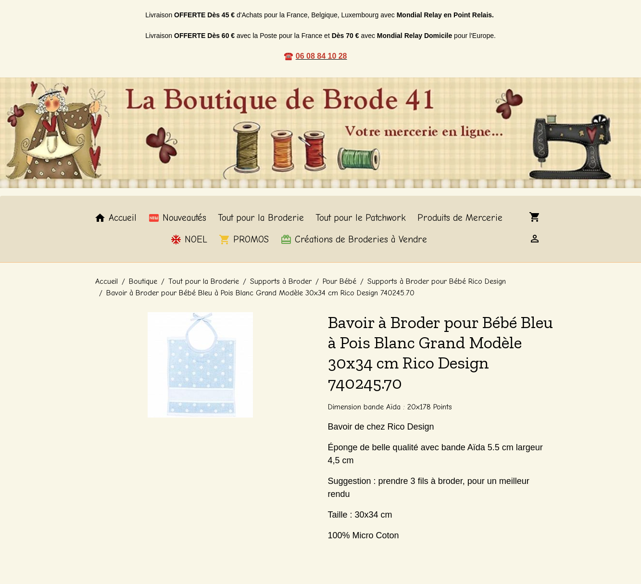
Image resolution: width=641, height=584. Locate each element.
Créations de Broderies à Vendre (353, 239)
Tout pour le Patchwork (360, 218)
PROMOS (244, 239)
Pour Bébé (339, 281)
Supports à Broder (281, 281)
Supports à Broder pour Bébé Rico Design (436, 281)
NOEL (188, 239)
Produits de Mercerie (460, 218)
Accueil (115, 218)
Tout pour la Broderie (261, 218)
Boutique (143, 281)
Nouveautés (177, 218)
